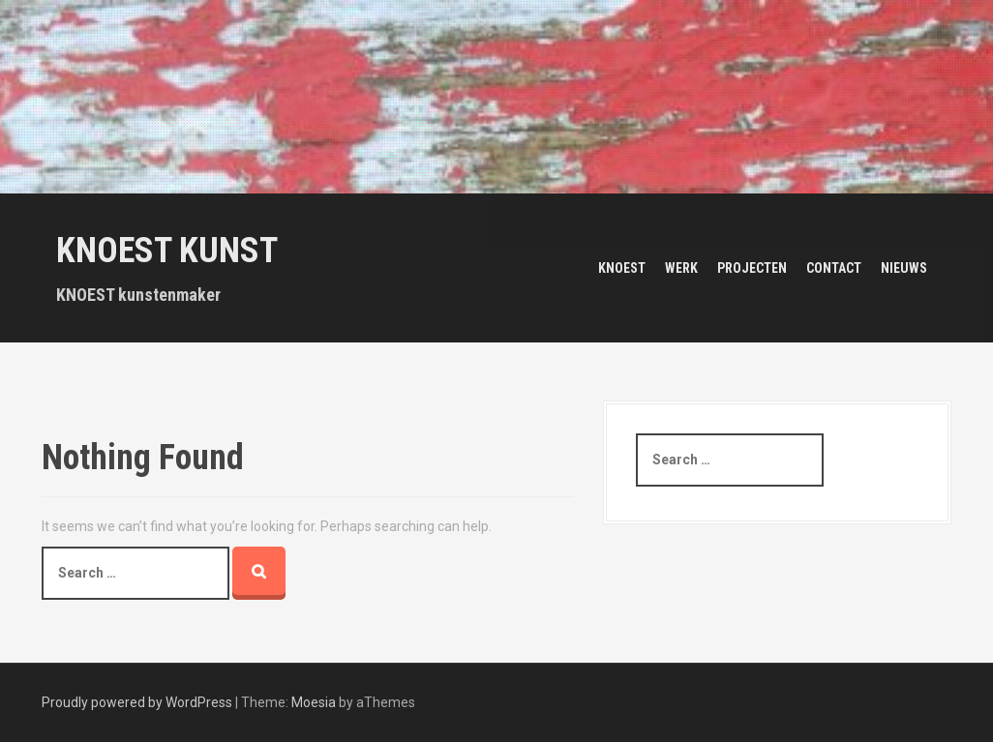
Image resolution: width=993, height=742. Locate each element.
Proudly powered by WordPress (137, 702)
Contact (833, 268)
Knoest (622, 268)
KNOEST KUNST (167, 250)
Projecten (752, 268)
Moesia (313, 702)
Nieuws (904, 268)
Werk (681, 268)
